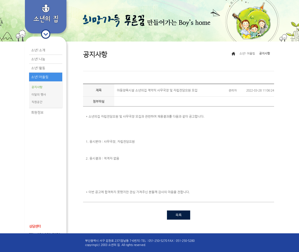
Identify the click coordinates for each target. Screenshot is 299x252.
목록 (178, 215)
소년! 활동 (38, 68)
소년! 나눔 (38, 59)
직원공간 (37, 102)
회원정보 (37, 112)
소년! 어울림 (39, 77)
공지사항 (37, 87)
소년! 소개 (38, 50)
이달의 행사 (39, 94)
